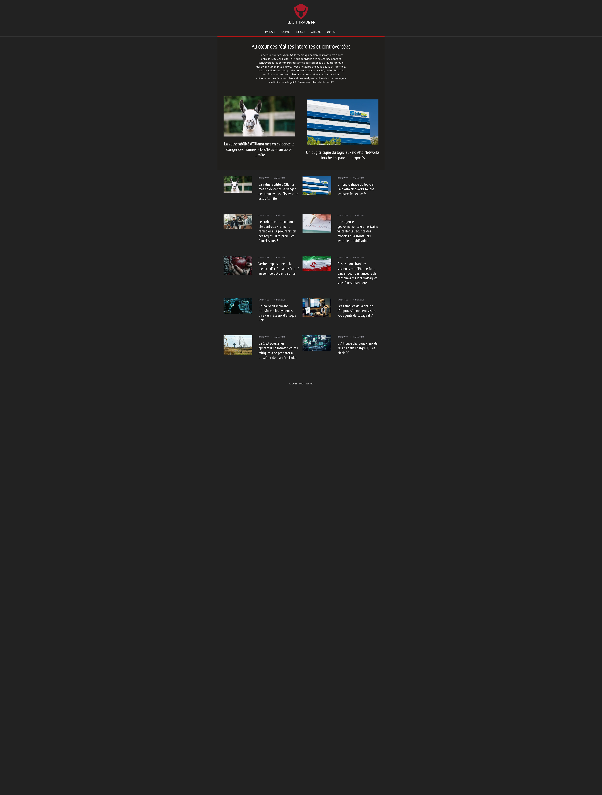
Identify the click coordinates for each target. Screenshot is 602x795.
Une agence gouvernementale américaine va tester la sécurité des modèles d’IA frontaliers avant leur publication (357, 231)
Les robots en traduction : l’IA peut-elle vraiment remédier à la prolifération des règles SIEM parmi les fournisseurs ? (277, 231)
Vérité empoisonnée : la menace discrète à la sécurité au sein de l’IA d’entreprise (278, 268)
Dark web (270, 32)
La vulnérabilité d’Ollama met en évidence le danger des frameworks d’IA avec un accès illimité (259, 149)
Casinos (285, 32)
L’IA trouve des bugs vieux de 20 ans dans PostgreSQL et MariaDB (357, 348)
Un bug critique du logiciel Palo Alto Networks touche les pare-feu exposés (343, 154)
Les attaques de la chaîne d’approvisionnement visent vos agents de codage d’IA (356, 310)
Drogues (300, 32)
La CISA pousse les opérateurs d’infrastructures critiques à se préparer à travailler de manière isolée (278, 350)
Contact (332, 32)
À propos (316, 32)
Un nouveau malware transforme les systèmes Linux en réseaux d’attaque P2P (277, 313)
